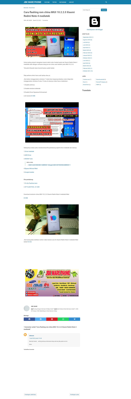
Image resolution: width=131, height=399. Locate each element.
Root (84, 82)
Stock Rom (86, 84)
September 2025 (88, 37)
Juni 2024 (86, 60)
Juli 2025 (86, 42)
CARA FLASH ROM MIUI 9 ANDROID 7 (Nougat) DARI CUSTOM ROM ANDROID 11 (49, 165)
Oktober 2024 (87, 58)
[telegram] (74, 319)
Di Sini (30, 242)
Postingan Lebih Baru (30, 394)
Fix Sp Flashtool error (31, 183)
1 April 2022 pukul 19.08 (35, 338)
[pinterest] (52, 319)
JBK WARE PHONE (32, 2)
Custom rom (86, 79)
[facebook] (29, 319)
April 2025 (86, 47)
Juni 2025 (86, 45)
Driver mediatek (29, 151)
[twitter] (40, 319)
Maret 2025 (87, 50)
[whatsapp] (63, 319)
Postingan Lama (74, 394)
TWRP (97, 84)
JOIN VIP (71, 2)
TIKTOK (54, 2)
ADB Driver (28, 155)
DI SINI (33, 96)
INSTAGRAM (62, 2)
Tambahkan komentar (29, 349)
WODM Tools (29, 159)
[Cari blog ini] (106, 2)
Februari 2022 (87, 68)
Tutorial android (100, 79)
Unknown (31, 335)
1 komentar (45, 20)
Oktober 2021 (88, 71)
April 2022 (86, 63)
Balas (30, 344)
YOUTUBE (47, 2)
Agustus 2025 (87, 39)
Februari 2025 (87, 52)
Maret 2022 (87, 65)
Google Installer (29, 172)
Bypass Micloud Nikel (31, 168)
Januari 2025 (87, 55)
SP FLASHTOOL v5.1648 (32, 187)
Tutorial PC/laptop (101, 82)
